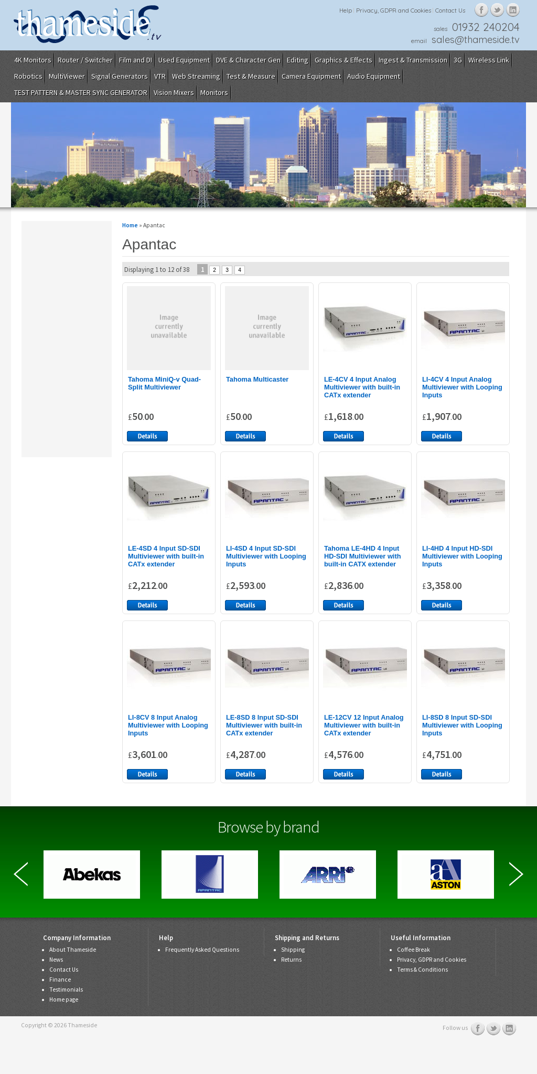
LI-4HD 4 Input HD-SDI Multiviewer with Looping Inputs (462, 556)
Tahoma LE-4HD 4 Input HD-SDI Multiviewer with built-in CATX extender (362, 556)
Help (345, 10)
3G (458, 60)
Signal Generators (119, 76)
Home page (63, 999)
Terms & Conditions (422, 969)
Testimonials (66, 989)
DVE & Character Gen (248, 60)
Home (130, 225)
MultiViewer (67, 76)
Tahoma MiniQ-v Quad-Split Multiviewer (164, 383)
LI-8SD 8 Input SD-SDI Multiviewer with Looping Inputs (462, 725)
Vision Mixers (174, 92)
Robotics (28, 76)
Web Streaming (196, 76)
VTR (160, 76)
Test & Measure (251, 76)
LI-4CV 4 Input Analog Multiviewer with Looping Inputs (462, 387)
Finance (60, 979)
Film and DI (135, 60)
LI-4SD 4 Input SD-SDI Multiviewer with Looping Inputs (266, 556)
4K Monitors (32, 60)
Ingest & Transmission (413, 60)
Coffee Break (413, 949)
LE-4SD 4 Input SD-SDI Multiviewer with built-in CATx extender (166, 556)
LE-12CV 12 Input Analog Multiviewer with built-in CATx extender (364, 725)
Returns (291, 959)
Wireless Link (488, 60)
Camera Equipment (311, 76)
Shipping (293, 949)
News (56, 959)
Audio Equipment (373, 76)
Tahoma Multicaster (257, 379)
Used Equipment (184, 60)
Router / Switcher (85, 60)
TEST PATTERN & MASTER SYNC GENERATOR (80, 92)
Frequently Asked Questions (202, 949)
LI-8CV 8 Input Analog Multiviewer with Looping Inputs (168, 725)
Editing (297, 60)
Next (516, 874)
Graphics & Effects (343, 60)
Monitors (214, 92)
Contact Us (450, 10)
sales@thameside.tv (476, 40)
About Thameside (72, 949)
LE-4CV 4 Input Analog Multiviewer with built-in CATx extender (362, 387)
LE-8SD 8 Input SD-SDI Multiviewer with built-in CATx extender (264, 725)
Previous (21, 874)
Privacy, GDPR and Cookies (393, 10)
